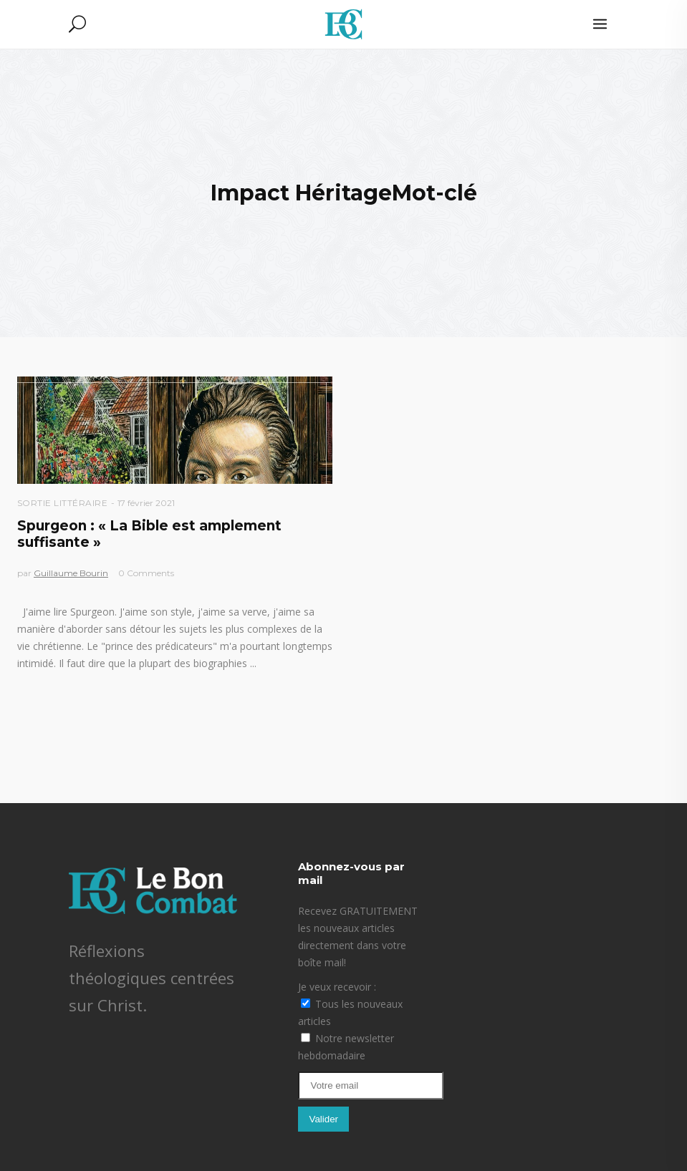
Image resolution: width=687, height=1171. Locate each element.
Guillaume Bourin (71, 573)
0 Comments (146, 573)
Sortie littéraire (62, 502)
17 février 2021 (146, 502)
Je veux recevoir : (337, 986)
